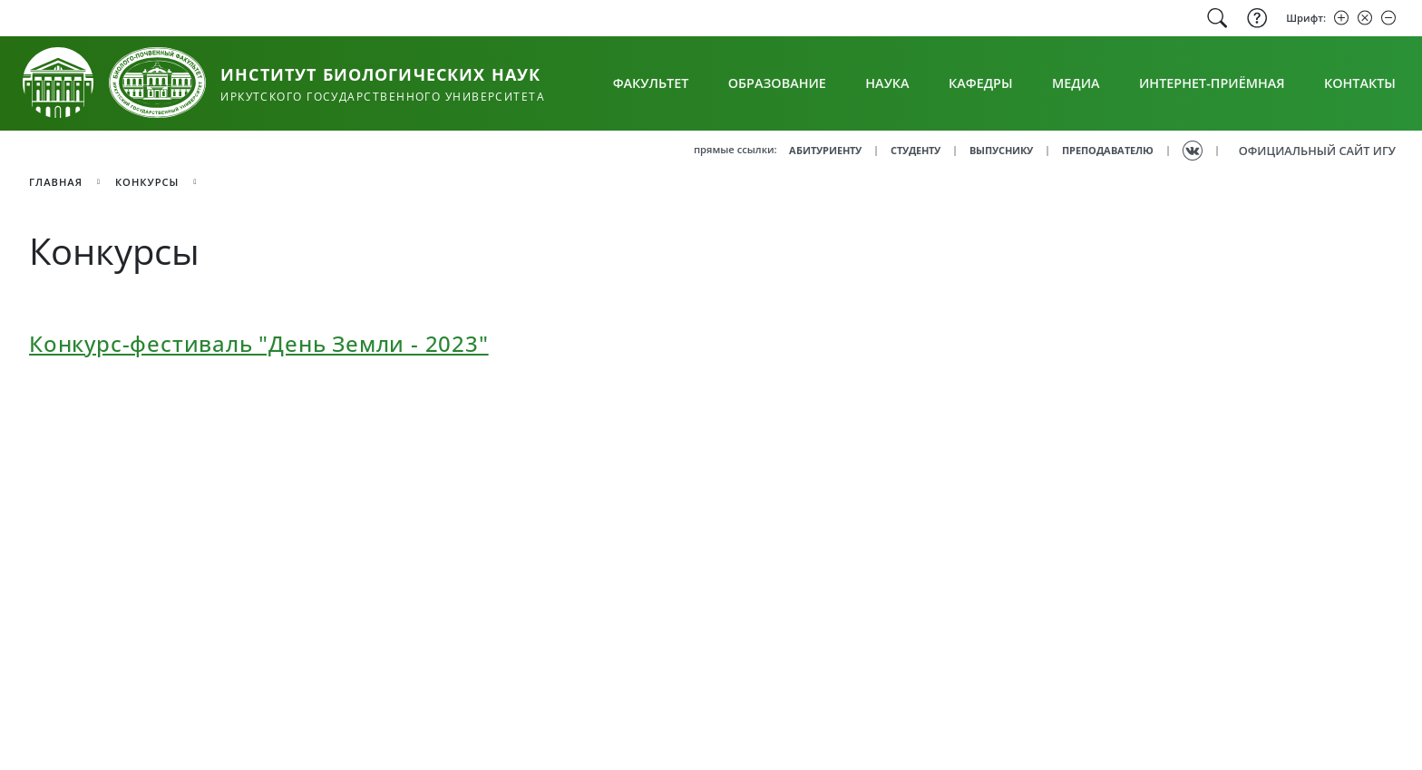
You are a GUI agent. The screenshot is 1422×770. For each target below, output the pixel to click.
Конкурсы (147, 182)
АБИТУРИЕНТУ (825, 150)
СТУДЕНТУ (915, 150)
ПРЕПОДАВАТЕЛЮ (1108, 150)
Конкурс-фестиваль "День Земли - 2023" (259, 343)
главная (56, 182)
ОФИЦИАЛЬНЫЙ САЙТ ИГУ (1317, 150)
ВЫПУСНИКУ (1001, 150)
